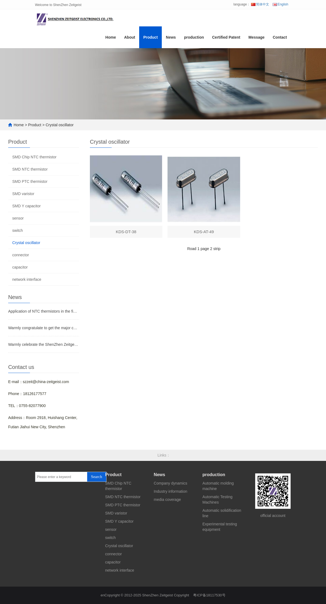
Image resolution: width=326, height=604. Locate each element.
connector (20, 255)
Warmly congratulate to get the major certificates (43, 328)
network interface (26, 279)
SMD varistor (23, 194)
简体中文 (260, 4)
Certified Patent (226, 39)
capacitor (20, 267)
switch (17, 230)
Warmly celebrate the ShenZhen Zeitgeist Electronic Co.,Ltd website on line (43, 344)
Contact (280, 39)
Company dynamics (170, 483)
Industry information (170, 491)
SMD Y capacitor (26, 206)
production (194, 39)
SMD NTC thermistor (30, 169)
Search (96, 476)
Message (256, 39)
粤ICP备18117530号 (209, 595)
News (171, 39)
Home (110, 39)
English (280, 4)
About (129, 39)
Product (150, 39)
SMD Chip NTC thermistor (34, 157)
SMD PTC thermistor (29, 181)
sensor (18, 218)
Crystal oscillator (59, 125)
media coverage (167, 499)
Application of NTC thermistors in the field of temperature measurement (43, 311)
